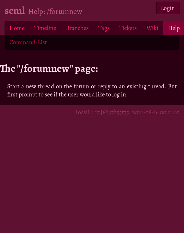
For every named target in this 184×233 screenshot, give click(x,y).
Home (17, 28)
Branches (77, 28)
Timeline (45, 28)
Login (168, 8)
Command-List (28, 42)
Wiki (152, 28)
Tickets (128, 28)
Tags (104, 28)
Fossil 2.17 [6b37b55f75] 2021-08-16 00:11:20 (127, 112)
